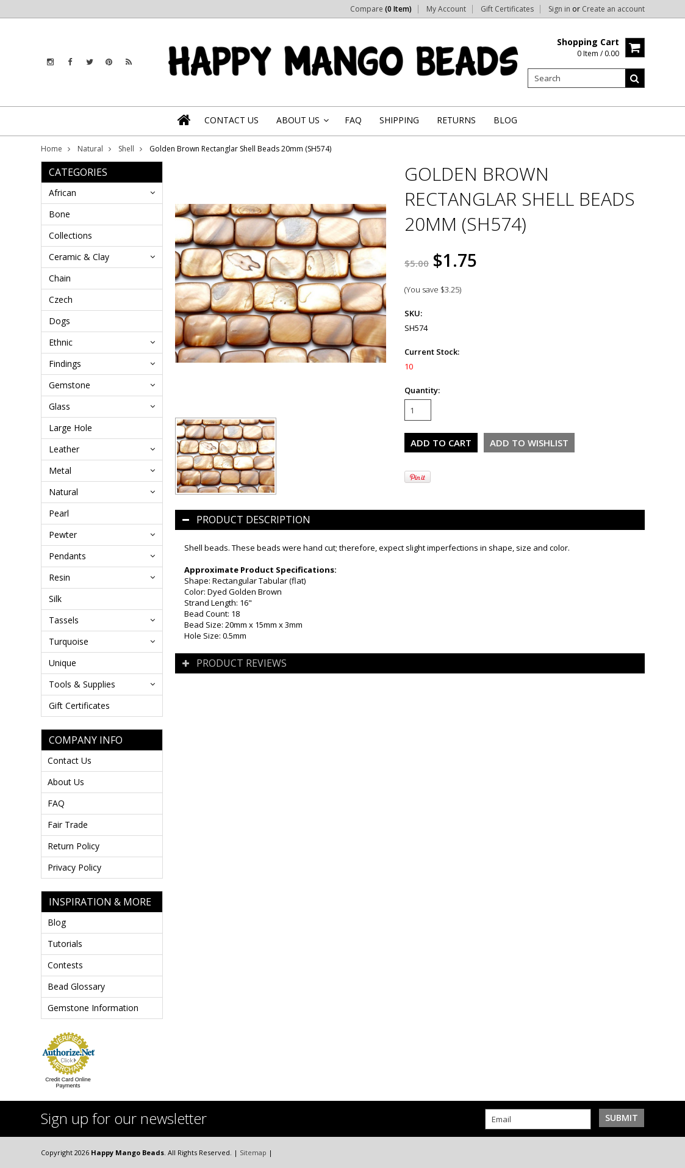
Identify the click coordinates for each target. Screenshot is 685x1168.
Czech (61, 299)
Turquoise (68, 641)
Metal (60, 470)
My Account (446, 9)
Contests (65, 965)
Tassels (64, 620)
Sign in (559, 9)
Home (51, 148)
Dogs (59, 321)
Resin (59, 577)
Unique (62, 663)
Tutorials (65, 943)
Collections (70, 235)
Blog (57, 922)
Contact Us (69, 760)
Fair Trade (68, 824)
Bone (59, 214)
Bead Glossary (76, 986)
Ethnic (61, 342)
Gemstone (69, 385)
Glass (59, 406)
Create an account (613, 9)
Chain (60, 278)
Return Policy (73, 846)
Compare (381, 9)
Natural (90, 148)
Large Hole (70, 427)
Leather (64, 449)
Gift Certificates (507, 9)
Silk (55, 598)
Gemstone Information (93, 1008)
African (62, 192)
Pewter (63, 534)
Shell (126, 148)
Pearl (59, 513)
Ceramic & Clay (79, 257)
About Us (66, 782)
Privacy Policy (74, 867)
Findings (65, 363)
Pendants (67, 556)
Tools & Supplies (82, 684)
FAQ (56, 803)
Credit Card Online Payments (68, 1082)
